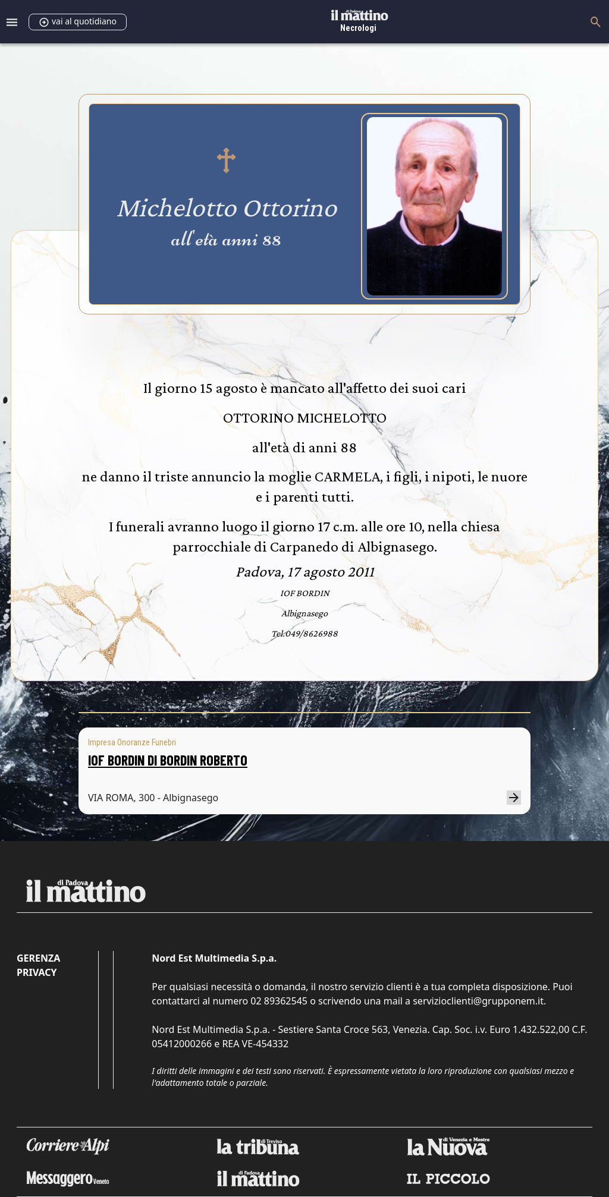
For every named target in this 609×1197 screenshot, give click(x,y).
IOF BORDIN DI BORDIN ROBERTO (167, 759)
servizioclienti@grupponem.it (478, 1000)
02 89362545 (278, 1000)
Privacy (36, 972)
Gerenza (38, 958)
